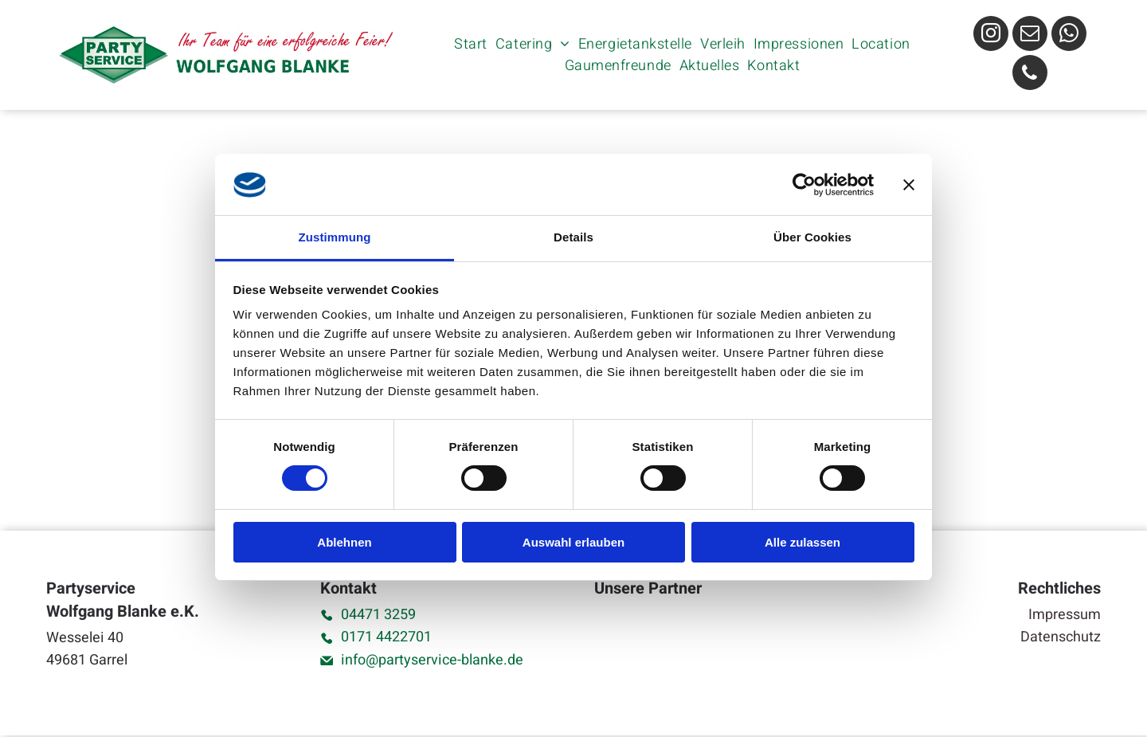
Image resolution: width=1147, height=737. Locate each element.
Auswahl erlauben (573, 543)
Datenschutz (1060, 637)
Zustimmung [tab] (335, 238)
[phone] (1029, 74)
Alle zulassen (802, 543)
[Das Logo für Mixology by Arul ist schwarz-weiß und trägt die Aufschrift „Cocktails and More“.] (698, 648)
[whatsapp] (1068, 35)
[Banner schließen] (908, 185)
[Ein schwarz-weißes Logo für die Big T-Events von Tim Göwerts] (630, 648)
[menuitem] (470, 44)
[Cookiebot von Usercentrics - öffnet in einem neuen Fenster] (804, 186)
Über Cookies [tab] (812, 238)
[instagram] (990, 35)
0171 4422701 (386, 637)
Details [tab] (573, 238)
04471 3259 (378, 614)
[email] (1029, 35)
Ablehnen (344, 543)
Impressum (1064, 614)
